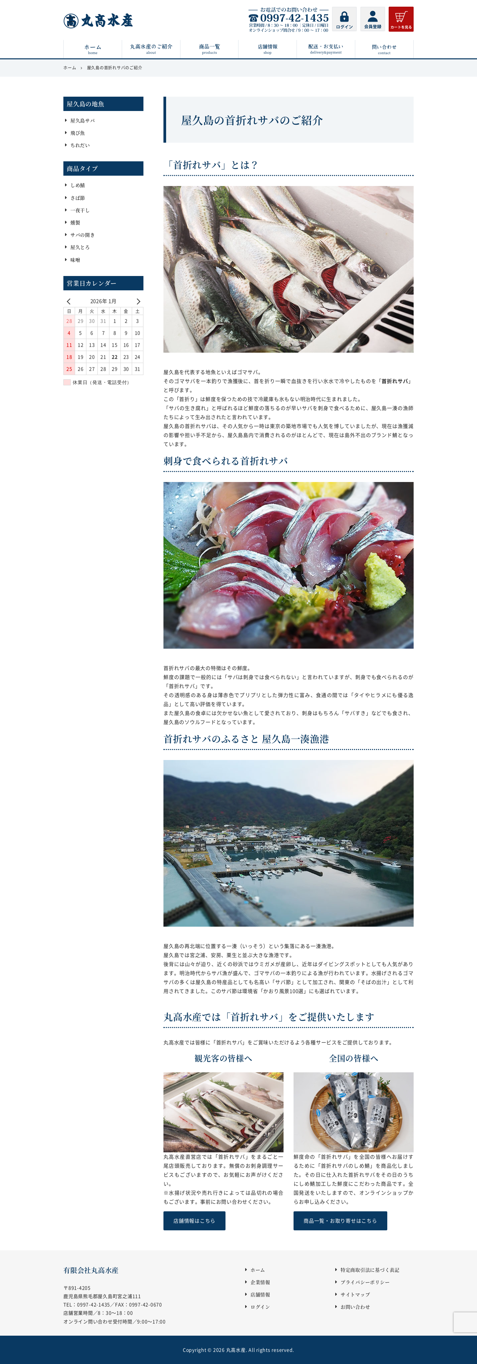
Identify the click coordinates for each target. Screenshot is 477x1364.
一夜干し (80, 210)
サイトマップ (355, 1294)
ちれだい (80, 145)
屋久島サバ (82, 120)
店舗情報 (260, 1294)
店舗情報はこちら (194, 1220)
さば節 (77, 197)
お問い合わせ (355, 1307)
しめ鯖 (77, 185)
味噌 (75, 259)
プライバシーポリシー (365, 1282)
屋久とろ (80, 247)
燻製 (75, 222)
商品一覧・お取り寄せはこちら (340, 1220)
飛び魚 (77, 132)
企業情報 (260, 1282)
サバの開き (82, 234)
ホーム (258, 1269)
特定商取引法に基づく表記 (370, 1269)
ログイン (260, 1307)
